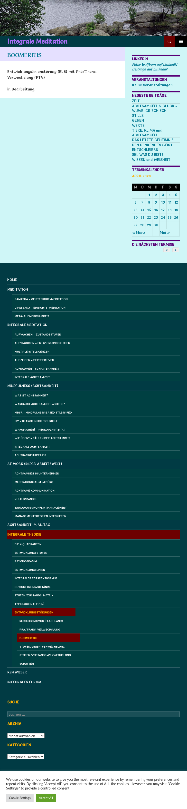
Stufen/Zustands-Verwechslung (45, 655)
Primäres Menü (181, 41)
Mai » (165, 232)
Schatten (26, 663)
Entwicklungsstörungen (34, 612)
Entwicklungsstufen (31, 552)
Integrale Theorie (24, 534)
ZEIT (136, 101)
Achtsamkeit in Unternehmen (37, 473)
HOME (12, 279)
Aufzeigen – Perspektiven (34, 360)
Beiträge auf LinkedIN (149, 69)
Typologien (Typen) (29, 604)
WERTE (138, 125)
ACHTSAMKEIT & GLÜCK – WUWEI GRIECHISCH (155, 108)
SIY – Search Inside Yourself (36, 421)
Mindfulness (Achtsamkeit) (32, 386)
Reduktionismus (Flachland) (41, 621)
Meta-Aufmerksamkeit (32, 316)
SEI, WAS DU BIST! (147, 154)
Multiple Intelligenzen (32, 351)
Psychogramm (26, 561)
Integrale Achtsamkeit (32, 377)
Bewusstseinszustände (33, 587)
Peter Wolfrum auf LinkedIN (154, 64)
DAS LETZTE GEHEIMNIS (153, 140)
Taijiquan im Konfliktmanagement (41, 507)
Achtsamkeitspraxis (30, 455)
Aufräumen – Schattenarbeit (37, 368)
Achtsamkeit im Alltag (28, 525)
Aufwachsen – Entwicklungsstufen (42, 343)
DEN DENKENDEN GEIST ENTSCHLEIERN (152, 147)
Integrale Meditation (37, 41)
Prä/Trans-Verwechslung (39, 629)
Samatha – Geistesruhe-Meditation (41, 299)
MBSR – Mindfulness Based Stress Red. (44, 412)
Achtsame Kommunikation (35, 490)
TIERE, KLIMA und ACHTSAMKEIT (147, 132)
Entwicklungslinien (30, 570)
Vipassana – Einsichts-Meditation (40, 307)
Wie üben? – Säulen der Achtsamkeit (42, 438)
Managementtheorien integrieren (40, 516)
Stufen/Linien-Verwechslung (42, 646)
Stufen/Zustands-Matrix (34, 595)
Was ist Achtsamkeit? (31, 395)
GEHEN (138, 120)
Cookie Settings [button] (20, 798)
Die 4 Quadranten (28, 544)
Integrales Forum (24, 682)
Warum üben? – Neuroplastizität (40, 429)
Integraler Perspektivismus (36, 578)
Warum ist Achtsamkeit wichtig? (40, 404)
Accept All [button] (46, 798)
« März (138, 232)
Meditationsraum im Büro (34, 482)
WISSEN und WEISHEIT (151, 159)
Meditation (17, 289)
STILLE (138, 115)
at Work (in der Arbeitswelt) (34, 464)
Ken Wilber (17, 672)
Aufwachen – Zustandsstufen (38, 334)
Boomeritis (28, 638)
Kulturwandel (26, 499)
